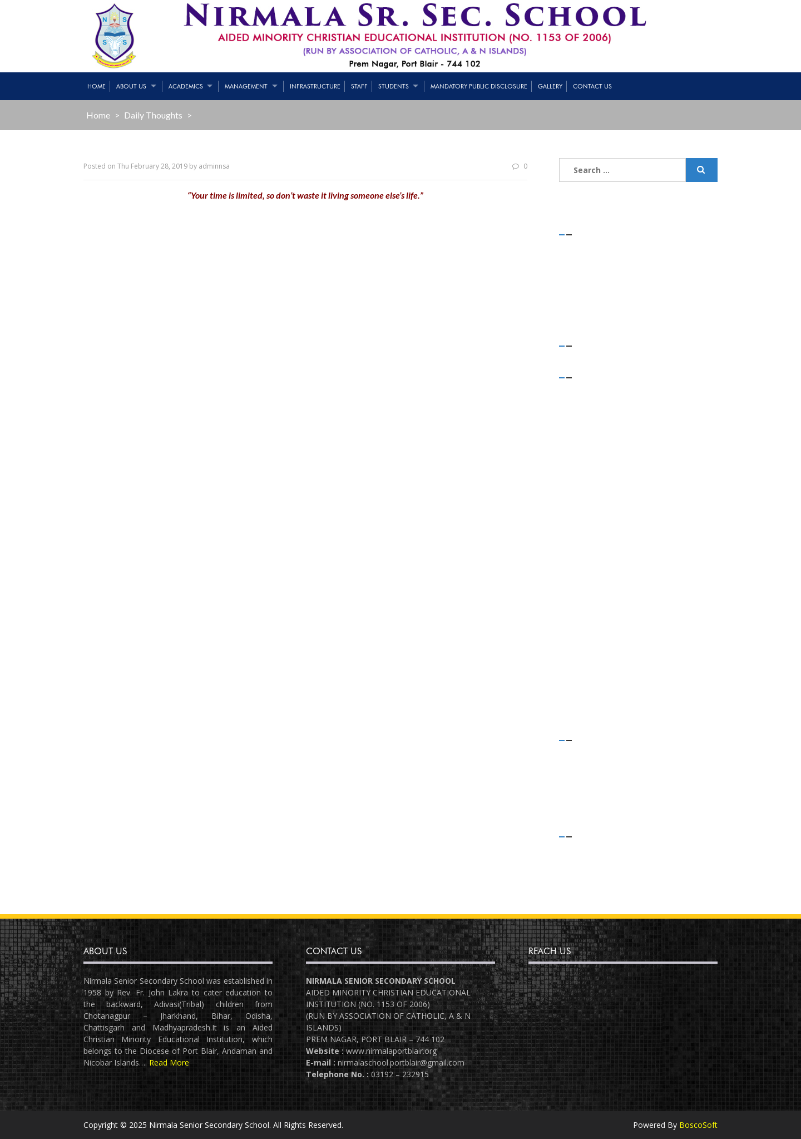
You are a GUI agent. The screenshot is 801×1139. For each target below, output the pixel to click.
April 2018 (588, 701)
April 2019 (588, 553)
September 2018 (600, 642)
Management (246, 86)
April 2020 (588, 420)
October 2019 (595, 494)
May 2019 (588, 539)
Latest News (593, 783)
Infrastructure (315, 86)
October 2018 (595, 627)
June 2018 (588, 687)
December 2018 (599, 598)
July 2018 (586, 672)
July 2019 (586, 524)
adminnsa (214, 166)
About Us (131, 86)
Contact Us (592, 86)
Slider (580, 798)
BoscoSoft (698, 1125)
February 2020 (596, 435)
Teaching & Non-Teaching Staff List (634, 262)
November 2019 (599, 479)
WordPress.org (597, 894)
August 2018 (592, 657)
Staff (359, 86)
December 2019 (599, 465)
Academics (186, 86)
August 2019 (592, 509)
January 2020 (593, 450)
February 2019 (596, 568)
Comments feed (600, 879)
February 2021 (596, 405)
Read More (169, 1062)
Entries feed (592, 865)
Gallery (550, 86)
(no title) (587, 277)
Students (393, 86)
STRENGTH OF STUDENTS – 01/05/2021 (644, 248)
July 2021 (586, 391)
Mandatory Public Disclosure (479, 86)
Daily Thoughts (153, 115)
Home (96, 86)
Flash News (591, 768)
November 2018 (599, 613)
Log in (581, 850)
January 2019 (593, 583)
